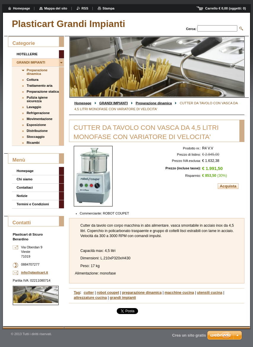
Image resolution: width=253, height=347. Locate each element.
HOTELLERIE (27, 54)
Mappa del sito (55, 8)
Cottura (33, 79)
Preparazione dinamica (154, 103)
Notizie (22, 196)
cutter (89, 293)
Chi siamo (24, 179)
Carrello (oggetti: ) (225, 8)
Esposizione (36, 125)
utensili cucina (209, 293)
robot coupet (108, 293)
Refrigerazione (38, 113)
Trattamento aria (39, 85)
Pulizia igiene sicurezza (37, 99)
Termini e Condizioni (33, 204)
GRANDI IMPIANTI (113, 103)
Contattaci (25, 187)
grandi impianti (123, 298)
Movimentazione (39, 119)
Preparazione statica (43, 91)
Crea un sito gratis (189, 335)
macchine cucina (179, 293)
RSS (84, 8)
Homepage (82, 103)
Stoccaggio (35, 136)
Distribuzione (37, 131)
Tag (77, 293)
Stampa (108, 8)
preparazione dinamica (141, 293)
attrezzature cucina (90, 298)
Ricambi (33, 142)
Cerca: (191, 29)
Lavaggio (34, 107)
